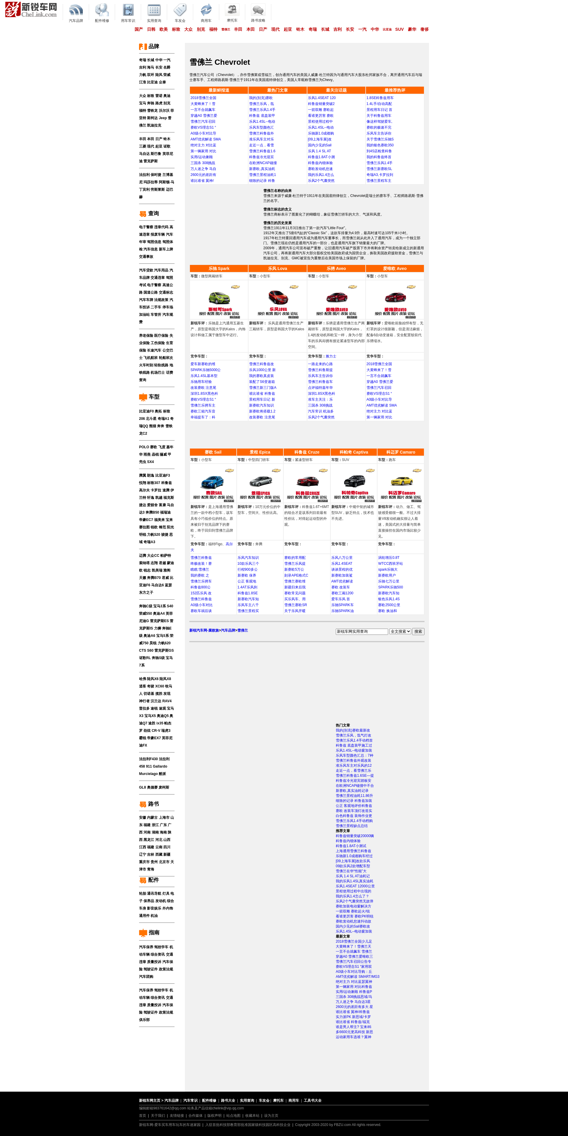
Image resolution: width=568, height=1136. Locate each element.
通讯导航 (154, 893)
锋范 (162, 527)
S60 (150, 650)
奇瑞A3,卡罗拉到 (380, 175)
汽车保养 (146, 947)
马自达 (144, 154)
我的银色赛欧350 (380, 145)
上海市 (164, 817)
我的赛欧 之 (200, 575)
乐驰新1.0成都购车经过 (354, 856)
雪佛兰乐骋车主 (203, 405)
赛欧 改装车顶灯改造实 (354, 811)
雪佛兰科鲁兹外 (261, 133)
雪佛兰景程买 (248, 611)
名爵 (166, 67)
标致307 (153, 483)
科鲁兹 (166, 483)
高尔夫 (144, 490)
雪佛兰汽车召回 (203, 121)
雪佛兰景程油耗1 (262, 175)
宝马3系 (159, 606)
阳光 (170, 527)
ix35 (159, 723)
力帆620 (164, 643)
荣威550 (145, 613)
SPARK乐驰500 (390, 587)
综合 (170, 901)
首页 (142, 1116)
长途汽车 (154, 350)
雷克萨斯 (150, 161)
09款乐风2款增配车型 (353, 866)
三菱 (142, 146)
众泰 (162, 82)
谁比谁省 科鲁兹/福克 (353, 1022)
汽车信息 (150, 249)
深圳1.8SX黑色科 (204, 393)
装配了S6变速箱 (262, 382)
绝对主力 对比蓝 (203, 145)
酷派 (162, 774)
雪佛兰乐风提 (295, 563)
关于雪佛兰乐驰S (380, 139)
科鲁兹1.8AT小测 (321, 157)
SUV (399, 29)
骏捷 (164, 535)
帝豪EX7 (154, 738)
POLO (144, 447)
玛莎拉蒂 (150, 182)
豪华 (412, 29)
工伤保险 (158, 343)
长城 (325, 29)
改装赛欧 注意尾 (203, 388)
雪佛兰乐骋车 (201, 581)
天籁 (142, 578)
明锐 (142, 535)
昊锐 (152, 643)
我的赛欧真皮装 (261, 376)
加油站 (144, 315)
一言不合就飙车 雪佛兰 (354, 951)
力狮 (157, 628)
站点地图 (233, 1116)
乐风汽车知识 (248, 558)
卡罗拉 (156, 490)
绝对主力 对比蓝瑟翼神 (354, 982)
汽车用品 (161, 270)
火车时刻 (146, 365)
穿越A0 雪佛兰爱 (204, 116)
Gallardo (160, 766)
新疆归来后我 (295, 587)
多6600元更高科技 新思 (354, 1032)
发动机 (160, 901)
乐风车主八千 (248, 605)
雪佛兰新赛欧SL (379, 169)
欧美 (163, 29)
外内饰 (167, 908)
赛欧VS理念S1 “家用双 (354, 967)
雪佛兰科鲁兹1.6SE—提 (355, 775)
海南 (163, 832)
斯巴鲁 (156, 154)
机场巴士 (158, 372)
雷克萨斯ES (159, 621)
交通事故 (146, 257)
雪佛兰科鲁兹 (201, 558)
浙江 (155, 825)
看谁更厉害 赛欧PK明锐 (354, 916)
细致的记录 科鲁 (262, 181)
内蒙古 (152, 817)
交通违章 (158, 278)
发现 (166, 694)
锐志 (147, 570)
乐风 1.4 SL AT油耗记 (353, 876)
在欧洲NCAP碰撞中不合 (355, 786)
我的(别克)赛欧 (261, 98)
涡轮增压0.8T (388, 558)
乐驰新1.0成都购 (321, 133)
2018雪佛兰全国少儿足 (354, 941)
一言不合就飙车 (203, 110)
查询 (149, 213)
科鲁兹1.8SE (248, 593)
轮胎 (142, 893)
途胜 (151, 723)
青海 (150, 869)
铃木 (300, 29)
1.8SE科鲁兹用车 (380, 98)
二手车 (156, 307)
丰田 (238, 29)
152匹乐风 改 (201, 593)
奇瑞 (313, 29)
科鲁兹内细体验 (320, 163)
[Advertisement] (226, 222)
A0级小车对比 (202, 605)
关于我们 (158, 1116)
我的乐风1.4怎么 (321, 175)
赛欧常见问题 (295, 593)
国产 (139, 29)
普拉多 (144, 708)
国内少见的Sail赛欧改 (353, 926)
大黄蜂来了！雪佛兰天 (353, 946)
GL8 (142, 787)
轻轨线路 (161, 365)
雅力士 (331, 356)
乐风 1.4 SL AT (319, 151)
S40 (170, 606)
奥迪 (166, 96)
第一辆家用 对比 (203, 151)
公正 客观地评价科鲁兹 (354, 806)
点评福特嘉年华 (320, 388)
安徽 (142, 817)
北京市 (164, 862)
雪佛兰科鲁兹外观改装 (353, 760)
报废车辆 (158, 234)
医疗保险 (161, 336)
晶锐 (155, 454)
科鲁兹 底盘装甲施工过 (354, 745)
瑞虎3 (165, 731)
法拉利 (144, 175)
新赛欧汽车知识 (261, 405)
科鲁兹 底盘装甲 (262, 116)
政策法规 (166, 969)
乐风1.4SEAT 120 (322, 98)
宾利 (146, 189)
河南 (147, 832)
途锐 (154, 708)
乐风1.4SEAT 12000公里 (355, 886)
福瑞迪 (165, 512)
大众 (188, 29)
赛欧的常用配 (295, 558)
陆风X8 (165, 679)
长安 (350, 29)
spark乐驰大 (387, 569)
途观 (162, 708)
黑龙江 (148, 840)
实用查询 (247, 1100)
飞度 (161, 447)
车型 (149, 397)
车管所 (156, 315)
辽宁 (142, 854)
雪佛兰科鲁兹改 (261, 364)
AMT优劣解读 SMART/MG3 (358, 977)
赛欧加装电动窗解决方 (353, 906)
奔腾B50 (152, 512)
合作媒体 (195, 1116)
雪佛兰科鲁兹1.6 (262, 151)
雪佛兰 (225, 29)
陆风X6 (153, 679)
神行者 (144, 701)
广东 (163, 825)
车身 (142, 908)
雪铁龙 (152, 111)
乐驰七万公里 (388, 581)
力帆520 (153, 535)
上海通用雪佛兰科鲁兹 (353, 851)
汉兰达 (156, 701)
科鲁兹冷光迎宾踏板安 (353, 781)
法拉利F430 (148, 759)
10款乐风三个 (248, 563)
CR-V (156, 731)
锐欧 (154, 527)
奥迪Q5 (163, 716)
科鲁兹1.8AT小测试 (351, 846)
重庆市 (144, 862)
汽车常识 (190, 1100)
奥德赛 (152, 787)
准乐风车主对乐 (261, 139)
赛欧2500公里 (389, 605)
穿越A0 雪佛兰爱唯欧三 (354, 956)
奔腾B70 (154, 578)
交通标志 (166, 292)
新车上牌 (166, 249)
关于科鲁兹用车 (379, 116)
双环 (150, 75)
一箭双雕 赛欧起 (321, 110)
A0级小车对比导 (203, 133)
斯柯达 (152, 118)
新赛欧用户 (387, 575)
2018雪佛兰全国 (203, 98)
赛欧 (153, 447)
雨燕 (147, 454)
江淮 (142, 82)
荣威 (166, 75)
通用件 (144, 916)
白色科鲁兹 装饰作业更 (354, 816)
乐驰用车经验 (201, 382)
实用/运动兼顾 (202, 157)
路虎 (158, 103)
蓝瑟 (168, 585)
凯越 (158, 498)
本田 (250, 29)
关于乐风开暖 (295, 611)
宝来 (169, 520)
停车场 (167, 307)
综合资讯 (158, 954)
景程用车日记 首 (379, 110)
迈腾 (142, 556)
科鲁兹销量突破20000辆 (355, 836)
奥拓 (158, 411)
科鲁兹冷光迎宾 (261, 157)
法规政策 (161, 300)
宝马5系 (162, 636)
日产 (263, 29)
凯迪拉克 (154, 125)
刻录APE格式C (296, 575)
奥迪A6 (149, 636)
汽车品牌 (228, 630)
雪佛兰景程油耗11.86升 (354, 796)
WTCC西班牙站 (390, 563)
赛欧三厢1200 (342, 593)
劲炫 (147, 731)
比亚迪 (387, 29)
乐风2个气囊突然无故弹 (354, 901)
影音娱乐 (154, 908)
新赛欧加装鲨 (342, 575)
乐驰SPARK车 (342, 605)
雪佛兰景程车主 (379, 181)
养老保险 (146, 336)
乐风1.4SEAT (341, 563)
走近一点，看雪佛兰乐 (353, 770)
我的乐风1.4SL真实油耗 (354, 881)
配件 (149, 880)
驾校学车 (161, 947)
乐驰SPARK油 (342, 611)
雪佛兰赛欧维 (295, 581)
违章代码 (161, 227)
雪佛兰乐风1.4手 (262, 110)
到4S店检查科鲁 (379, 151)
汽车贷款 (146, 270)
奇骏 (150, 686)
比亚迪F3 (162, 475)
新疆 (166, 854)
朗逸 (150, 475)
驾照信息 (154, 242)
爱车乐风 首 (340, 599)
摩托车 (278, 1100)
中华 (375, 29)
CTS (142, 650)
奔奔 (160, 426)
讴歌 (166, 146)
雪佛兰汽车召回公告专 (353, 961)
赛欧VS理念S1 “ (203, 127)
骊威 (163, 454)
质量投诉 (154, 962)
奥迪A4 (158, 613)
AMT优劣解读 (342, 581)
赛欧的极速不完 (379, 127)
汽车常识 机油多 (321, 411)
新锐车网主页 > (151, 1100)
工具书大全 (313, 1100)
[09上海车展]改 (320, 139)
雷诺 (158, 96)
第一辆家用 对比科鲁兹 (354, 987)
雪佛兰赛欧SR (295, 605)
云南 (158, 847)
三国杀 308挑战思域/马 (354, 997)
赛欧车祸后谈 (201, 611)
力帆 (142, 75)
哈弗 (142, 679)
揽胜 (158, 694)
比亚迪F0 (146, 411)
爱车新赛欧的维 (203, 364)
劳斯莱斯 (158, 189)
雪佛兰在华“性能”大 (351, 871)
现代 (275, 29)
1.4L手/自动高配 (379, 104)
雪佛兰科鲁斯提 (320, 370)
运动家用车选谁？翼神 (353, 1037)
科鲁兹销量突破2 (321, 104)
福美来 (159, 520)
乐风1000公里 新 (262, 370)
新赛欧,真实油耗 (262, 169)
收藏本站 (252, 1116)
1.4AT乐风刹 (247, 587)
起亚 (288, 29)
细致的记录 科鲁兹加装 (354, 801)
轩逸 (150, 498)
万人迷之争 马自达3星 (353, 1002)
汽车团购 (146, 977)
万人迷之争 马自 (203, 169)
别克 (201, 29)
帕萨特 (165, 556)
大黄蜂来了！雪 (203, 104)
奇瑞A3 (149, 542)
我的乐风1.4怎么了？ (352, 896)
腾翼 (142, 475)
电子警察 (146, 227)
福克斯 (168, 498)
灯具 (166, 893)
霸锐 (142, 738)
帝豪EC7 (146, 520)
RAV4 (167, 701)
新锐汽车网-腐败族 (204, 630)
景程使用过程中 (320, 121)
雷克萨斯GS (164, 650)
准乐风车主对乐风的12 (354, 765)
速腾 (166, 490)
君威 (165, 578)
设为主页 (271, 1116)
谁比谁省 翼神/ (202, 181)
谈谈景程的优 (342, 569)
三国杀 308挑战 (203, 163)
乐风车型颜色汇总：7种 (354, 755)
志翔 (154, 563)
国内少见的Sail (320, 145)
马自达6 (157, 585)
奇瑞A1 (163, 419)
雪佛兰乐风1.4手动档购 (354, 821)
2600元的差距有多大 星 (354, 1007)
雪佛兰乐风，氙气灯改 (353, 735)
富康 (162, 505)
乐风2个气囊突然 (321, 181)
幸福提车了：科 (203, 417)
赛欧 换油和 (387, 611)
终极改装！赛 (201, 563)
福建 (147, 825)
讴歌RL (145, 658)
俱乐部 (144, 1020)
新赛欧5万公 (294, 569)
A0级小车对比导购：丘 (354, 972)
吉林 (150, 854)
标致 (176, 29)
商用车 (293, 1100)
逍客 (142, 686)
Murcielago (148, 774)
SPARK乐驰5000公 (206, 370)
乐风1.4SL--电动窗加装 (354, 750)
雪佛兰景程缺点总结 (352, 826)
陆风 (158, 75)
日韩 (151, 29)
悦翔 (142, 483)
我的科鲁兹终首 (379, 157)
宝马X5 (150, 716)
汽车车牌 (146, 300)
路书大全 (228, 1100)
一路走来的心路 (320, 364)
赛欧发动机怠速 (320, 169)
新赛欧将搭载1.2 (262, 411)
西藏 (158, 854)
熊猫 (152, 426)
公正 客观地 (247, 581)
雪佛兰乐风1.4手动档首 (354, 740)
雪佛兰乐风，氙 (261, 104)
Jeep (163, 118)
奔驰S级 (158, 658)
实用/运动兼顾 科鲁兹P (354, 992)
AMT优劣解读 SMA (206, 139)
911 (149, 766)
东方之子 (146, 592)
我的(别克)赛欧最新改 (353, 730)
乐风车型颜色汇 (261, 127)
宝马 (142, 103)
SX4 (150, 462)
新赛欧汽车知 (248, 599)
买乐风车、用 (295, 599)
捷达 (142, 505)
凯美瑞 (157, 570)
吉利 (337, 29)
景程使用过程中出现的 (353, 891)
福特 (213, 29)
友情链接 (177, 1116)
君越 (162, 563)
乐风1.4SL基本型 (204, 376)
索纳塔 (144, 563)
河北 (158, 840)
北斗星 (151, 419)
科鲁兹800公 (201, 587)
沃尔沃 (164, 111)
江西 (142, 847)
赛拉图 (144, 527)
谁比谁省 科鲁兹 (262, 393)
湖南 (155, 832)
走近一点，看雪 (261, 145)
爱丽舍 (152, 505)
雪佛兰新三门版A (262, 388)
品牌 (149, 46)
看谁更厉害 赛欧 (321, 116)
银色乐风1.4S (389, 599)
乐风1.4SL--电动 (262, 121)
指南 (149, 933)
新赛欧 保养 (247, 575)
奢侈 (424, 29)
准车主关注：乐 (320, 399)
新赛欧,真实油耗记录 (352, 791)
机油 (154, 916)
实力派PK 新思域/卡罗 (353, 1017)
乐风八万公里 (342, 558)
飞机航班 (150, 358)
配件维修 (209, 1100)
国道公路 (150, 292)
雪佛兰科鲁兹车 (320, 382)
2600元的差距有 (203, 175)
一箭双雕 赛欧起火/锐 (353, 911)
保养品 (148, 901)
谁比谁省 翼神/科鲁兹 (353, 1012)
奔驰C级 (145, 606)
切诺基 (148, 694)
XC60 (159, 686)
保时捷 (156, 175)
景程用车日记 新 (262, 399)
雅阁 (166, 570)
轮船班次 (166, 358)
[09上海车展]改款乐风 (353, 861)
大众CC (153, 556)
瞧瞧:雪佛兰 (200, 569)
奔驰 (150, 103)
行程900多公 (248, 569)
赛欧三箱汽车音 (203, 411)
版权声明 (214, 1116)
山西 (166, 840)
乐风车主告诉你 (379, 133)
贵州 (154, 862)
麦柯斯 (164, 787)
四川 (166, 847)
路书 (149, 804)
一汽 (362, 29)
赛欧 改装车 (340, 587)
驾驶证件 (150, 969)
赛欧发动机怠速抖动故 (353, 921)
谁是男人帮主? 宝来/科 (354, 1027)
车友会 (264, 1100)
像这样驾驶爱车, (379, 121)
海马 (150, 67)
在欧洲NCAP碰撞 (263, 163)
